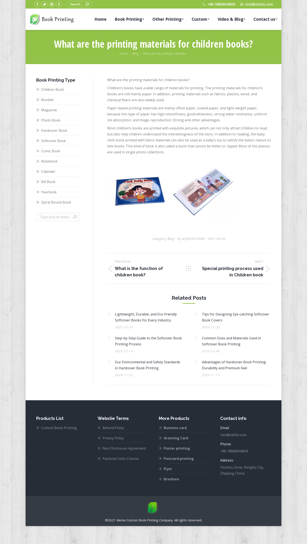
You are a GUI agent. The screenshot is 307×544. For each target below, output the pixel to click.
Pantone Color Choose (121, 458)
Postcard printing (179, 458)
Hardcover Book (54, 130)
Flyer (168, 468)
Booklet (47, 99)
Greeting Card (176, 438)
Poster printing (177, 448)
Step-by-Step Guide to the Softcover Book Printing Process (148, 341)
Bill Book (48, 181)
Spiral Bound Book (56, 202)
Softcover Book (53, 140)
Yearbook (49, 192)
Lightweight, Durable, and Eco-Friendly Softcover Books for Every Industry (146, 317)
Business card (175, 427)
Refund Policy (113, 427)
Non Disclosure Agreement (124, 448)
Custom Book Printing (59, 427)
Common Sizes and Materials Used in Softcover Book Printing (231, 341)
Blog (170, 238)
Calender (48, 171)
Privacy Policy (113, 438)
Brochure (171, 479)
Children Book (52, 89)
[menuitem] (100, 19)
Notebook (49, 161)
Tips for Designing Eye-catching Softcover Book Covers (235, 317)
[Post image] (109, 314)
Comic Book (50, 151)
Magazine (49, 110)
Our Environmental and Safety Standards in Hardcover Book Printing (147, 365)
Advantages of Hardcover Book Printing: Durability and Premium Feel (234, 365)
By (190, 238)
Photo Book (50, 120)
